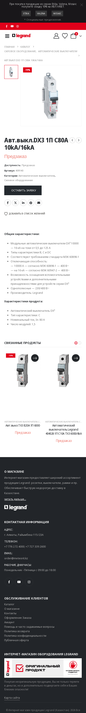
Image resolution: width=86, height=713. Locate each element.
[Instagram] (17, 26)
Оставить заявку (23, 190)
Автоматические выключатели (37, 175)
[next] (79, 140)
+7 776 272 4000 (14, 546)
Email (38, 202)
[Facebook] (6, 26)
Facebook (7, 202)
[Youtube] (12, 26)
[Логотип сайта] (21, 36)
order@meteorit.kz (16, 558)
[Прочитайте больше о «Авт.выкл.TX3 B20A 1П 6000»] (35, 358)
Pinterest (31, 202)
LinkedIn (23, 202)
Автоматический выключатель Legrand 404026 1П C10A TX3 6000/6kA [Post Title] (63, 429)
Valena (41, 13)
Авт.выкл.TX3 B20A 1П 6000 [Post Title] (23, 425)
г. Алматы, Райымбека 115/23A (24, 535)
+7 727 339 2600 (36, 546)
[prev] (72, 140)
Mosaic (57, 13)
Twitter (15, 202)
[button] (76, 343)
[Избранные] (65, 36)
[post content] (22, 384)
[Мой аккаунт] (56, 36)
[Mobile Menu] (7, 36)
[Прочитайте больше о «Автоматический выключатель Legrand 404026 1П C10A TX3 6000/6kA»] (76, 358)
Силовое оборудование (18, 180)
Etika (26, 13)
